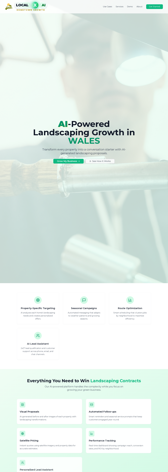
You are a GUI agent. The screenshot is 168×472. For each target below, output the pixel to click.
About (139, 6)
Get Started (154, 6)
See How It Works (100, 161)
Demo (130, 6)
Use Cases (107, 6)
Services (119, 6)
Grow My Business (68, 161)
